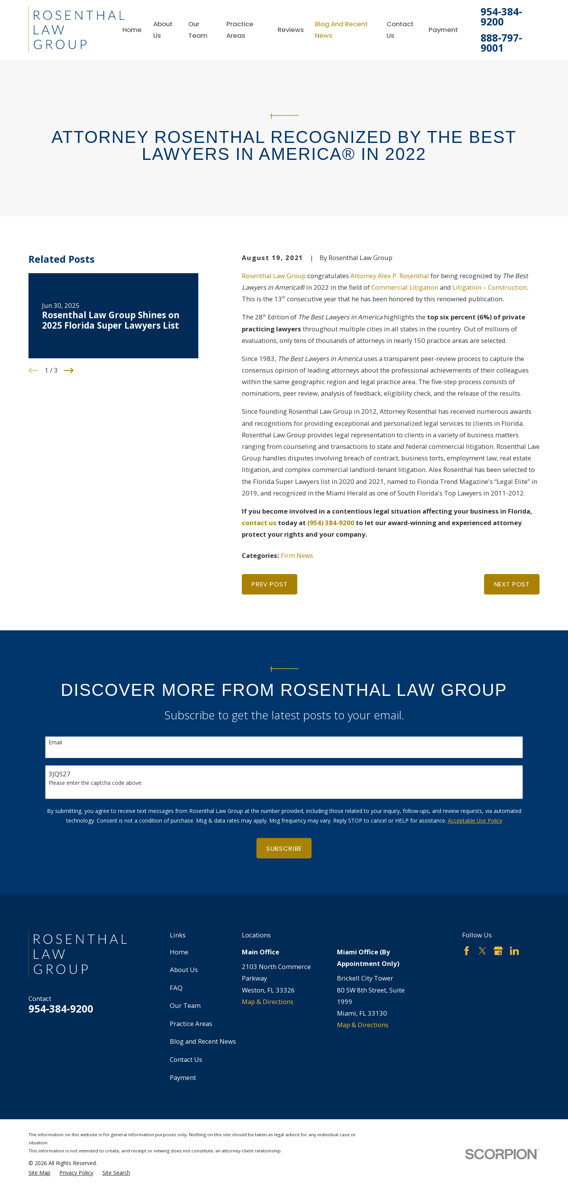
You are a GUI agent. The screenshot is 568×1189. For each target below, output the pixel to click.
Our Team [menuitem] (198, 29)
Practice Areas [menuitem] (239, 29)
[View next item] (69, 370)
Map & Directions (267, 1001)
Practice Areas (191, 1023)
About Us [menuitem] (163, 29)
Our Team (185, 1005)
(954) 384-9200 (330, 522)
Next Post (512, 584)
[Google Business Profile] (498, 950)
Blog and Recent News (203, 1041)
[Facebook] (466, 950)
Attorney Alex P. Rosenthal (389, 275)
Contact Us (186, 1059)
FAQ (176, 987)
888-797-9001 (501, 43)
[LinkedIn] (514, 950)
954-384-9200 (501, 17)
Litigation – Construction (489, 287)
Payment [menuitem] (443, 29)
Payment (183, 1077)
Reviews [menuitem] (291, 29)
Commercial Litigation (404, 287)
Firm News (297, 555)
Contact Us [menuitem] (400, 29)
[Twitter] (482, 950)
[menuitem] (39, 1172)
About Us (184, 969)
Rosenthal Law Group (274, 275)
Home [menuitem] (132, 29)
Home (179, 951)
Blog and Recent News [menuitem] (341, 29)
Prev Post (269, 584)
